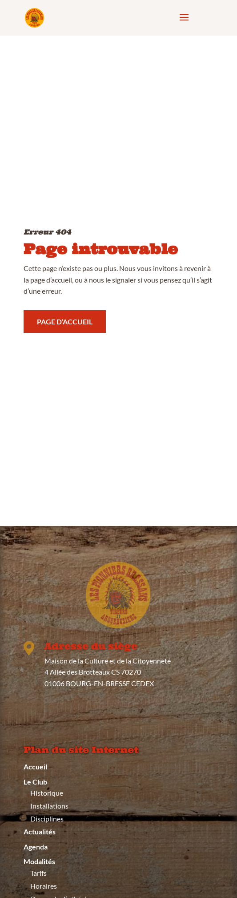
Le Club (35, 781)
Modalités (39, 861)
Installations (49, 805)
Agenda (36, 846)
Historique (46, 793)
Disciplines (47, 818)
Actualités (40, 831)
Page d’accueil (64, 320)
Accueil (35, 766)
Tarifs (38, 873)
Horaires (43, 886)
